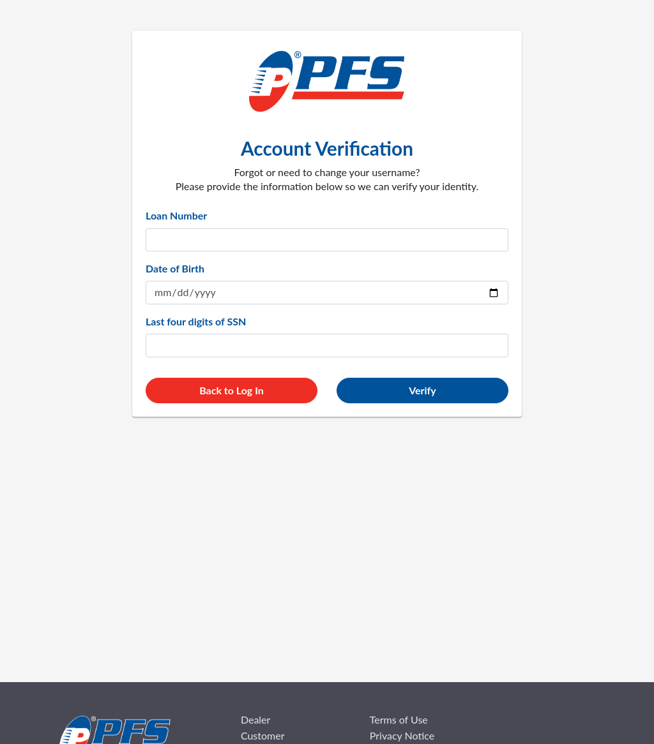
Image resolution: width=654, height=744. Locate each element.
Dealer (256, 719)
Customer (263, 735)
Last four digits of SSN (196, 321)
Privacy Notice (402, 735)
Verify (422, 390)
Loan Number (176, 215)
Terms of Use (399, 719)
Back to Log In (231, 390)
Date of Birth (175, 268)
